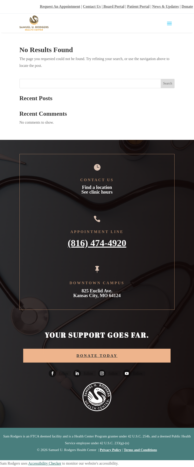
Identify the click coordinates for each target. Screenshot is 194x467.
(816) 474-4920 (97, 242)
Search (167, 83)
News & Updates (165, 6)
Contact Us (92, 6)
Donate (187, 6)
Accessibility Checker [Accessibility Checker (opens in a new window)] (44, 463)
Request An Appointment (60, 6)
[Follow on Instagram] (102, 373)
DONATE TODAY (96, 356)
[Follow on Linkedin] (77, 373)
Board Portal (113, 6)
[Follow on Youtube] (127, 373)
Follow (63, 373)
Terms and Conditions (140, 450)
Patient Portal (138, 6)
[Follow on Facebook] (52, 373)
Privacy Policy (110, 450)
